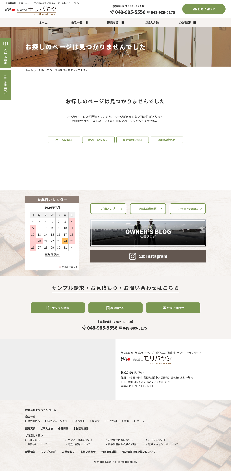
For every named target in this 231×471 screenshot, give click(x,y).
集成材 (96, 421)
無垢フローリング (57, 421)
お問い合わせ (206, 9)
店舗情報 (185, 22)
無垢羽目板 (33, 421)
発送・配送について (79, 444)
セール (140, 421)
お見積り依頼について (120, 439)
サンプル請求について (80, 439)
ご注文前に (33, 439)
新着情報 (30, 451)
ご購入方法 (151, 22)
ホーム (43, 22)
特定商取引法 (109, 451)
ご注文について (157, 439)
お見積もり (5, 88)
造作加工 (80, 421)
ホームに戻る (64, 140)
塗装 (126, 421)
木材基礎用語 (148, 209)
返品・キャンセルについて (163, 444)
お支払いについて (37, 444)
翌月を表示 (52, 254)
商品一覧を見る (98, 140)
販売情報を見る (133, 140)
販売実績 (113, 22)
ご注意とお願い (188, 209)
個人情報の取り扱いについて (138, 451)
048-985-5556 (130, 12)
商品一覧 (76, 22)
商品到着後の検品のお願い (123, 444)
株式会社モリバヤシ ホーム (40, 410)
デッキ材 (112, 421)
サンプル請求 (5, 55)
